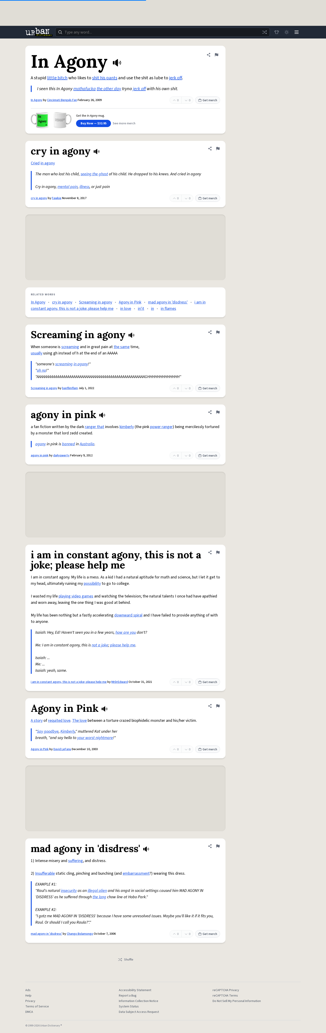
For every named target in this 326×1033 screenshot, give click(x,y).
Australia (87, 444)
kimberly (127, 427)
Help (28, 995)
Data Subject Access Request (139, 1012)
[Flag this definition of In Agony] (216, 54)
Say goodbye (48, 731)
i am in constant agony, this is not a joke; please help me (69, 682)
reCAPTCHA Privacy (226, 990)
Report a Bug (128, 995)
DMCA (29, 1012)
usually (36, 353)
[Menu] (296, 32)
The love (79, 720)
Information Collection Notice (138, 1001)
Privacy (30, 1001)
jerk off (175, 78)
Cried (35, 163)
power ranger (161, 427)
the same (121, 347)
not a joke (100, 645)
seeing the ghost (94, 174)
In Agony (36, 100)
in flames (168, 308)
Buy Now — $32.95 (93, 123)
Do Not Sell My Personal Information (237, 1001)
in (152, 308)
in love (125, 308)
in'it (141, 308)
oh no (41, 370)
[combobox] (162, 32)
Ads (28, 990)
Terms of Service (37, 1006)
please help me (122, 645)
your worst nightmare (95, 738)
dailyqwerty (61, 455)
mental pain (68, 187)
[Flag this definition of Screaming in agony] (217, 332)
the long (99, 897)
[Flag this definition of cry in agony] (217, 148)
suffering (75, 861)
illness (84, 187)
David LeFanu (62, 749)
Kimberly (67, 731)
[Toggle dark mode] (287, 32)
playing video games (76, 596)
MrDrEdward (119, 682)
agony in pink (39, 455)
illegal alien (97, 890)
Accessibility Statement (135, 990)
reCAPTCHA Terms (225, 995)
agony (40, 444)
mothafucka (84, 89)
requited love (59, 720)
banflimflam (70, 388)
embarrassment (136, 873)
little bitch (57, 78)
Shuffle (125, 959)
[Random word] (264, 32)
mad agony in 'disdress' (168, 302)
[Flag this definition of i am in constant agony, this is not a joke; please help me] (217, 552)
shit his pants (104, 78)
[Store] (277, 32)
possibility (92, 583)
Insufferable (45, 873)
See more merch (124, 123)
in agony (48, 163)
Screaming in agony (95, 302)
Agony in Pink (130, 302)
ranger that (94, 427)
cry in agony (39, 198)
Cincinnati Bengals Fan (62, 100)
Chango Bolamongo (80, 934)
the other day (109, 89)
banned (68, 444)
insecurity (69, 890)
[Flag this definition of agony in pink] (217, 412)
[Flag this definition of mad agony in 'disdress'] (217, 846)
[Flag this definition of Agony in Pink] (217, 706)
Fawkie (56, 198)
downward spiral (128, 615)
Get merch (207, 100)
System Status (129, 1006)
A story (37, 720)
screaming (70, 347)
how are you (125, 632)
